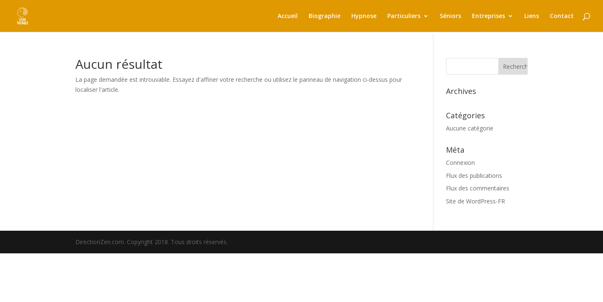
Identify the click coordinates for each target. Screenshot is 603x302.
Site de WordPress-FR (475, 201)
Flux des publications (474, 176)
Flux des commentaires (477, 188)
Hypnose (363, 16)
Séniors (450, 16)
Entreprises (488, 16)
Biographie (324, 16)
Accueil (288, 16)
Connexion (460, 163)
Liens (531, 16)
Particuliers (403, 16)
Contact (562, 16)
